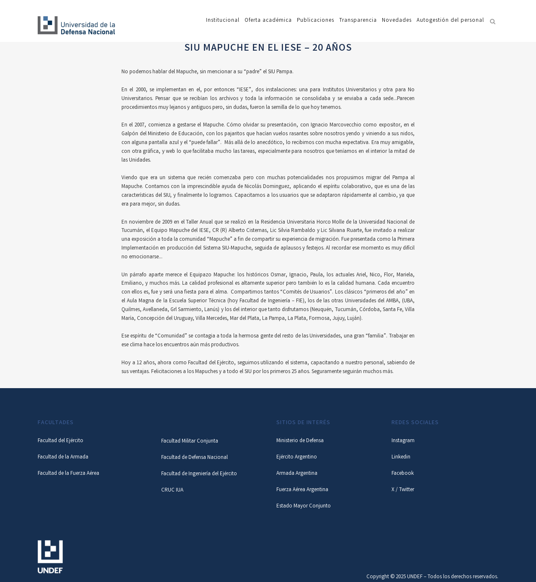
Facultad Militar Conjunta (189, 442)
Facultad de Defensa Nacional (194, 458)
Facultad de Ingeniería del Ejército (199, 474)
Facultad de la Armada (63, 457)
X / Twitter (403, 490)
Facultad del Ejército (60, 441)
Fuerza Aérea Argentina (302, 490)
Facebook (403, 474)
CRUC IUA (172, 490)
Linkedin (401, 457)
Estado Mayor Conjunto (303, 506)
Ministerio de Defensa (300, 441)
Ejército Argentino (296, 457)
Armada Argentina (296, 474)
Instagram (403, 441)
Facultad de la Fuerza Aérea (68, 474)
